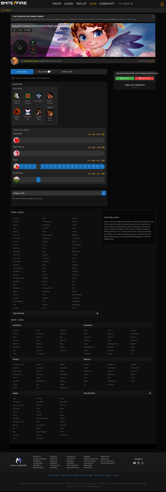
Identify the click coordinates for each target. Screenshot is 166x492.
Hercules (16, 258)
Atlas (44, 232)
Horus (45, 258)
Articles (116, 476)
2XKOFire (70, 464)
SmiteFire (53, 457)
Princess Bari (47, 288)
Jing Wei (75, 265)
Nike (85, 378)
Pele (73, 285)
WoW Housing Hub (91, 459)
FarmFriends (55, 466)
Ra (73, 288)
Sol (44, 295)
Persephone (40, 425)
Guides (69, 3)
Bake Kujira (135, 334)
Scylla (74, 292)
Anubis (15, 225)
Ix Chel (38, 415)
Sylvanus (46, 298)
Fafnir (109, 341)
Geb (44, 252)
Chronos (63, 405)
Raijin (38, 429)
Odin (15, 285)
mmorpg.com (89, 464)
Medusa (75, 272)
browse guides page (129, 19)
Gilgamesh (76, 252)
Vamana (110, 385)
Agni (44, 219)
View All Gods (55, 314)
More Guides (67, 72)
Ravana (39, 347)
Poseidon (16, 288)
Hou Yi (74, 258)
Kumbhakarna (89, 347)
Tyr (85, 385)
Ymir (44, 308)
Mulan (133, 375)
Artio (74, 229)
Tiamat (15, 435)
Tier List (82, 3)
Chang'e (39, 405)
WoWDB (87, 457)
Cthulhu (86, 341)
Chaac (15, 242)
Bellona (75, 235)
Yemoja (16, 308)
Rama (15, 292)
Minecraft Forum (73, 468)
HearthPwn (88, 468)
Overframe (105, 459)
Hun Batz (46, 262)
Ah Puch (75, 219)
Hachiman (40, 375)
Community (107, 3)
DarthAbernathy (31, 61)
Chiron (74, 242)
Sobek (15, 295)
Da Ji (44, 245)
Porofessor (37, 461)
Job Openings (88, 476)
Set (14, 351)
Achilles (16, 219)
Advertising (77, 476)
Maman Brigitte (42, 419)
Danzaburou (76, 245)
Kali (44, 268)
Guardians (88, 326)
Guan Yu (16, 255)
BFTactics (70, 461)
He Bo (38, 412)
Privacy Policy (66, 476)
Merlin (45, 275)
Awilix (74, 232)
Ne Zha (45, 278)
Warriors (87, 360)
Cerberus (46, 239)
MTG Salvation (72, 466)
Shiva (86, 381)
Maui (132, 347)
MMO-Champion (90, 461)
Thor (44, 302)
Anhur (74, 222)
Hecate (74, 255)
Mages (15, 394)
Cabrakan (16, 239)
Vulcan (45, 305)
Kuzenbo (110, 347)
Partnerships (99, 476)
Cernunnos (76, 239)
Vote (32, 43)
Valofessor (54, 461)
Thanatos (75, 298)
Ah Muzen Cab (18, 365)
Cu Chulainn (111, 368)
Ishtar (74, 262)
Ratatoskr (46, 292)
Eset (44, 249)
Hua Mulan (17, 262)
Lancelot (16, 341)
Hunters (16, 360)
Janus (45, 265)
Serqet (62, 347)
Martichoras (40, 381)
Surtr (132, 381)
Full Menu (126, 4)
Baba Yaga (64, 402)
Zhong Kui (40, 439)
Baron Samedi (48, 235)
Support (108, 476)
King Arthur (111, 375)
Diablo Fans (105, 457)
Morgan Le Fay (18, 278)
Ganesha (16, 252)
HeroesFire (71, 457)
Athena (15, 232)
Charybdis (63, 368)
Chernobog (17, 371)
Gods (94, 3)
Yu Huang (63, 435)
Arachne (16, 331)
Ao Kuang (16, 402)
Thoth (62, 432)
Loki (44, 272)
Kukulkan (16, 272)
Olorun (15, 425)
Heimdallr (63, 375)
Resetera (53, 464)
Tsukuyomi (76, 302)
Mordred (75, 275)
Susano (16, 298)
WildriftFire (37, 466)
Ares (15, 229)
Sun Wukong (76, 295)
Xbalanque (76, 305)
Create (57, 3)
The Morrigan (18, 302)
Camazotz (40, 334)
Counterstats (38, 464)
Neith (74, 278)
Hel (61, 412)
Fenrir (74, 249)
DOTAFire (53, 459)
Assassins (17, 326)
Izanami (16, 265)
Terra (133, 351)
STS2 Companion (107, 461)
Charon (45, 242)
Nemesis (16, 282)
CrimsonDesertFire (108, 464)
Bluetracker (88, 466)
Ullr (14, 305)
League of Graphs (40, 459)
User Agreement (53, 476)
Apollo (74, 225)
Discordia (16, 249)
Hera (15, 415)
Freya (62, 409)
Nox (37, 422)
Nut (73, 282)
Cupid (151, 61)
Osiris (45, 285)
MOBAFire (37, 457)
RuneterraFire (38, 468)
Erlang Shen (135, 368)
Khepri (74, 268)
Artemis (45, 229)
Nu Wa (45, 282)
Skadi (15, 388)
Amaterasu (47, 222)
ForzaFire (53, 468)
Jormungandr (18, 268)
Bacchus (16, 235)
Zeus (74, 308)
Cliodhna (63, 334)
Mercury (16, 275)
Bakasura (63, 331)
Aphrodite (46, 225)
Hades (45, 255)
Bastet (15, 334)
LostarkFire (71, 459)
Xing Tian (87, 354)
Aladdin (16, 222)
